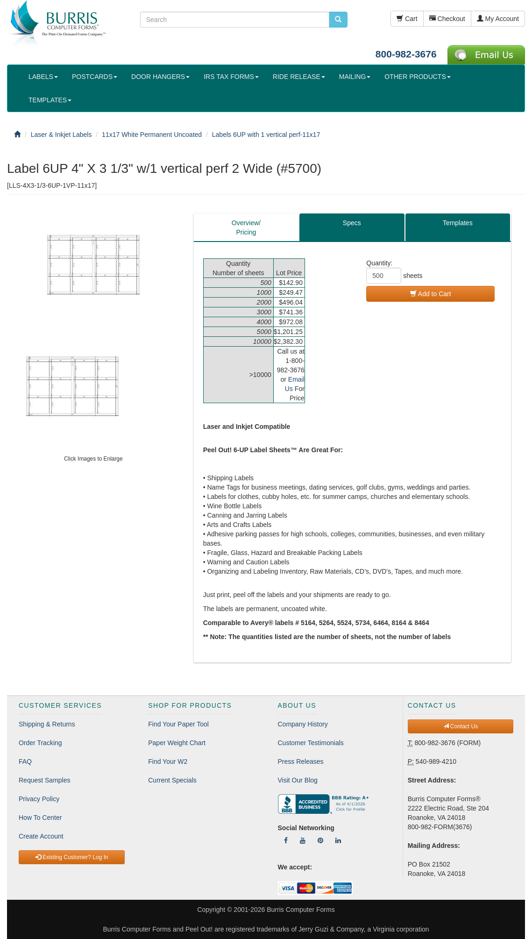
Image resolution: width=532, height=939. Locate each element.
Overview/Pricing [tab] (246, 227)
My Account (498, 18)
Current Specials (172, 780)
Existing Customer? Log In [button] (71, 857)
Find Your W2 (167, 761)
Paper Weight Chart (177, 743)
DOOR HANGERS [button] (160, 76)
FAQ (25, 761)
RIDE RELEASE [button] (299, 76)
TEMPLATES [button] (49, 100)
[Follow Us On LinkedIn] (338, 840)
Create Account (41, 836)
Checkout (447, 18)
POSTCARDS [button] (94, 76)
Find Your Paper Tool (178, 724)
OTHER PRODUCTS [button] (417, 76)
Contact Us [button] (460, 726)
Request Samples (45, 780)
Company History (303, 724)
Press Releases (301, 761)
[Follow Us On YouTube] (303, 840)
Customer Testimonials (311, 743)
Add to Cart (430, 294)
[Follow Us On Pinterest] (320, 840)
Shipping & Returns (47, 724)
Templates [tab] (458, 223)
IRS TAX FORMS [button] (231, 76)
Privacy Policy (39, 799)
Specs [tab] (352, 223)
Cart (407, 18)
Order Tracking (40, 743)
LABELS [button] (43, 76)
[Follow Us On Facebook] (286, 840)
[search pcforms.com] (338, 20)
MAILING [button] (355, 76)
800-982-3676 (406, 54)
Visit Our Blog (298, 780)
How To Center (40, 817)
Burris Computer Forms (300, 909)
